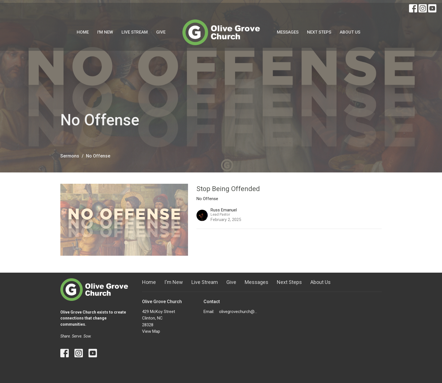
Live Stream (134, 32)
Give (160, 32)
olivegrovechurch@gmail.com (239, 311)
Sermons (69, 156)
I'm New (105, 32)
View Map (151, 331)
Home (83, 32)
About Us (350, 32)
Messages (288, 32)
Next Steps (319, 32)
